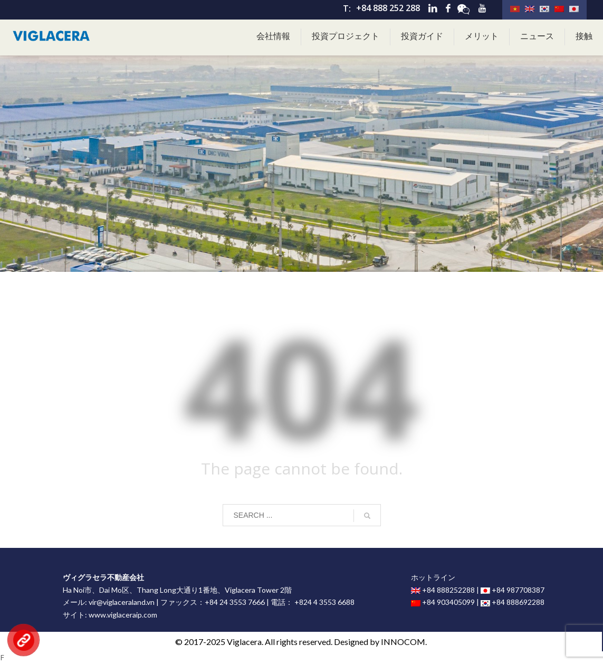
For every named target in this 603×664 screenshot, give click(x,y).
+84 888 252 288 (388, 8)
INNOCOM (403, 642)
